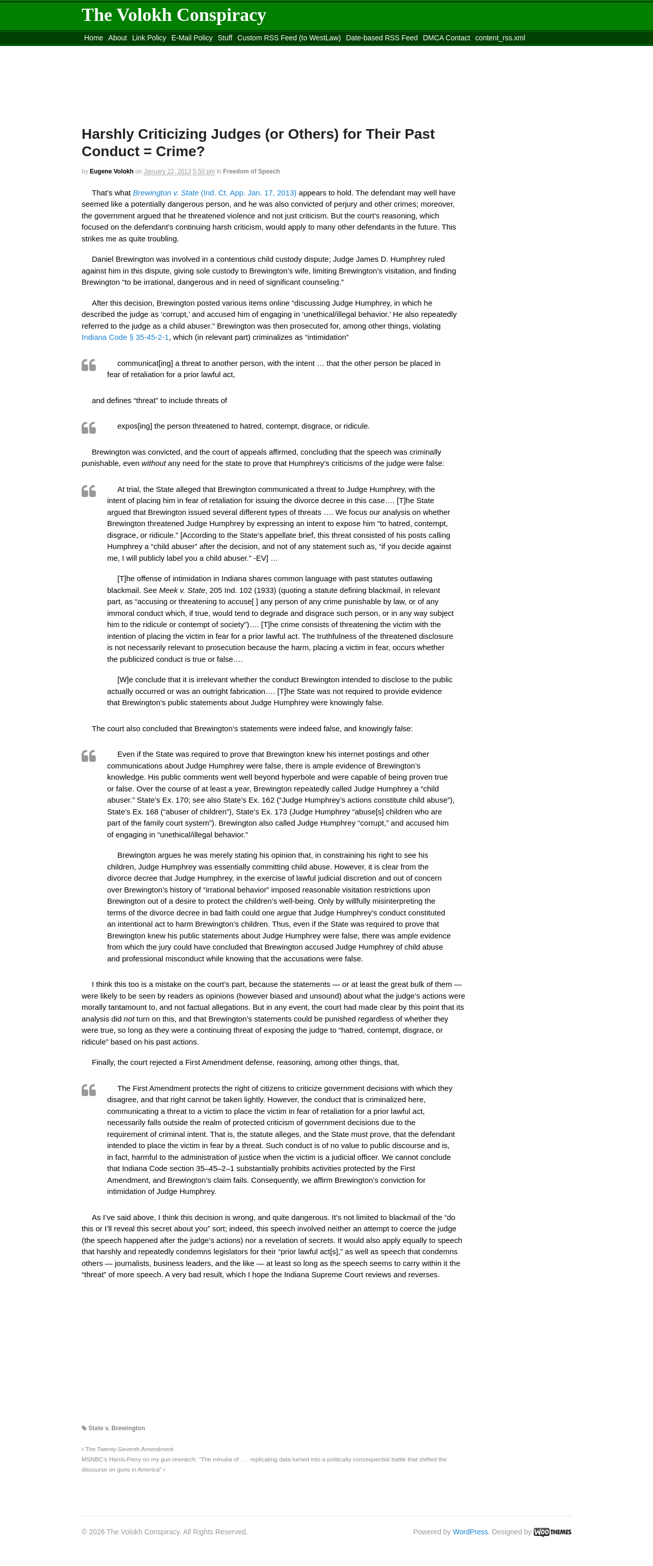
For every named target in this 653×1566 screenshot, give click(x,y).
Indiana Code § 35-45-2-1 (125, 337)
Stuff (225, 38)
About (117, 38)
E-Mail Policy (192, 38)
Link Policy (149, 38)
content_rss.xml (500, 38)
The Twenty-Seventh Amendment (127, 1449)
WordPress (470, 1532)
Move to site (229, 50)
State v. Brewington (116, 1428)
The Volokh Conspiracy (174, 15)
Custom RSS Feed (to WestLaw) (289, 38)
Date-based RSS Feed (382, 38)
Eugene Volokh (112, 171)
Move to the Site (138, 50)
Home (93, 38)
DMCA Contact (446, 38)
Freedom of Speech (251, 171)
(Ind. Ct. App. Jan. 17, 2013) (215, 192)
